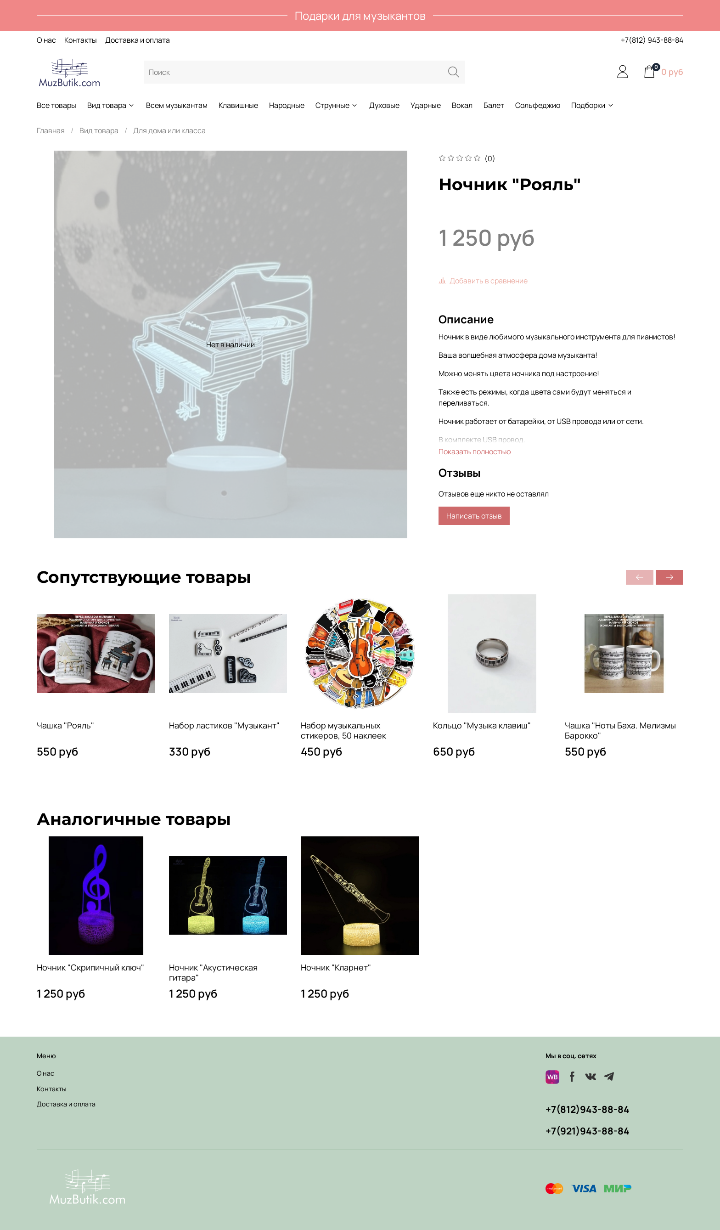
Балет (494, 105)
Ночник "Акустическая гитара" (213, 972)
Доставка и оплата (137, 40)
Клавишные (238, 105)
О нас (46, 40)
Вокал (462, 105)
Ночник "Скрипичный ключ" (90, 966)
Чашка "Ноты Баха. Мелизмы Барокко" (620, 730)
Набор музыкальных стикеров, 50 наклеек (343, 730)
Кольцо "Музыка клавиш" (482, 725)
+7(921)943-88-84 (588, 1130)
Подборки (592, 105)
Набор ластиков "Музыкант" (224, 725)
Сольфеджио (537, 105)
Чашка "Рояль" (65, 725)
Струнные (336, 105)
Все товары (56, 105)
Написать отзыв (474, 516)
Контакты (80, 40)
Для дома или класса (169, 130)
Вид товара (111, 105)
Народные (286, 105)
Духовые (384, 105)
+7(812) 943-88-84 (652, 40)
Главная (51, 130)
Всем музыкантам (177, 105)
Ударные (426, 105)
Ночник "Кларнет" (336, 966)
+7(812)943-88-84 (588, 1109)
